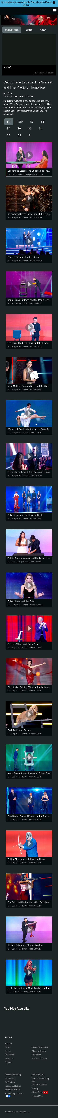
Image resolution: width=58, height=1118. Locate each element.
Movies (8, 1051)
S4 (40, 128)
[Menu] (54, 10)
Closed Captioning (13, 1075)
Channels (9, 1058)
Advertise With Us (12, 1090)
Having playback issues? (44, 73)
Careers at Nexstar (39, 1085)
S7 (8, 128)
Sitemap (35, 1088)
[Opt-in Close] (54, 2)
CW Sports (9, 1055)
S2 (19, 135)
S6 (19, 128)
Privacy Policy (36, 2)
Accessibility (10, 1078)
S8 (42, 121)
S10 (20, 121)
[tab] (11, 30)
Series (7, 1047)
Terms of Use (37, 1096)
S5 (29, 128)
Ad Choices (10, 1082)
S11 (9, 121)
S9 (31, 121)
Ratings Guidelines (13, 1086)
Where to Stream (39, 1051)
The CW (5, 10)
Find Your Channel (39, 1058)
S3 (8, 135)
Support (8, 1062)
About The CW (38, 1075)
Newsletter (36, 1055)
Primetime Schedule (40, 1047)
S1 (29, 135)
